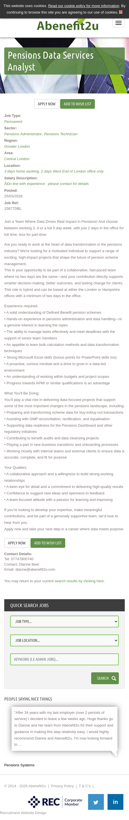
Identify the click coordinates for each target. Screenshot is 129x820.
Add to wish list (77, 104)
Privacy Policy (62, 786)
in (115, 802)
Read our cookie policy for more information (83, 6)
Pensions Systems (19, 765)
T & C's (85, 786)
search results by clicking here (79, 581)
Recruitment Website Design (23, 813)
